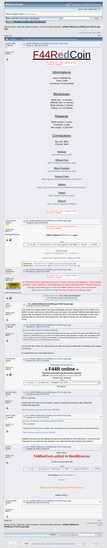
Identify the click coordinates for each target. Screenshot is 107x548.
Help (17, 21)
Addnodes (48, 253)
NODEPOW (10, 359)
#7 (101, 393)
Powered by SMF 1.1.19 (40, 544)
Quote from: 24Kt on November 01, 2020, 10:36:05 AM (40, 330)
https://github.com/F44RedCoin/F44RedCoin (62, 179)
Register (36, 21)
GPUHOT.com (67, 235)
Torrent (36, 18)
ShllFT (8, 43)
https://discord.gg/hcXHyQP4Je (62, 263)
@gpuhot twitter (74, 258)
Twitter (76, 300)
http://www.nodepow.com (62, 365)
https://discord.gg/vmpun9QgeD (61, 204)
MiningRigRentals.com (60, 253)
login (26, 14)
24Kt (7, 304)
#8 (101, 416)
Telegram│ (63, 300)
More (42, 21)
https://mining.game (41, 265)
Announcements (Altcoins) (50, 27)
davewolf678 (10, 501)
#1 (101, 44)
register (32, 14)
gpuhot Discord (60, 258)
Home (10, 21)
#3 (101, 271)
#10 (100, 502)
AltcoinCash (10, 221)
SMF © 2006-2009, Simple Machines (62, 544)
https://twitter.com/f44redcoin (62, 195)
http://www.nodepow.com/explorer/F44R (65, 375)
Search (22, 21)
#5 (101, 326)
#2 (101, 222)
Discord (62, 480)
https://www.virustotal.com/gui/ (45, 290)
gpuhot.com (47, 258)
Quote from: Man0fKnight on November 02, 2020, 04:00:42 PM (42, 421)
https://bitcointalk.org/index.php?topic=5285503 (40, 410)
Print (99, 35)
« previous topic (85, 33)
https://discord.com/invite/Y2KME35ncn (64, 265)
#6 (101, 360)
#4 (101, 305)
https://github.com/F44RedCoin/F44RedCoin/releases (61, 187)
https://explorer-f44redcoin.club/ (62, 163)
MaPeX (8, 447)
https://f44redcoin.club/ (62, 155)
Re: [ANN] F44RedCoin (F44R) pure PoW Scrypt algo (48, 221)
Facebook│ (70, 300)
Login (29, 21)
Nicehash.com (74, 253)
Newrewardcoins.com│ (52, 300)
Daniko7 (9, 270)
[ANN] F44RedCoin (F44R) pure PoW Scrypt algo (47, 43)
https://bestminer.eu (67, 475)
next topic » (97, 33)
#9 (101, 448)
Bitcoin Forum (9, 27)
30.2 (31, 18)
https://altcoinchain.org (41, 263)
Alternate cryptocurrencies (27, 27)
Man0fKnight (10, 392)
